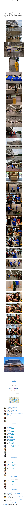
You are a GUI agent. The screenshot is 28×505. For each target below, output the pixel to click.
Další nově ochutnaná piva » (14, 457)
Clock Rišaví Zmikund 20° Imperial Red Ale (12, 464)
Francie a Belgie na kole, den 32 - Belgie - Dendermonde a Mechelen (15, 499)
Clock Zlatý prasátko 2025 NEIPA (11, 439)
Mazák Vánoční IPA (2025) (10, 430)
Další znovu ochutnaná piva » (14, 476)
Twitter (10, 388)
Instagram (16, 388)
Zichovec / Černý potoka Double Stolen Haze (12, 467)
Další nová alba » (14, 502)
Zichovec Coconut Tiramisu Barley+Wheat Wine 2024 (13, 445)
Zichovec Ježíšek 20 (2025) (10, 433)
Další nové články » (14, 423)
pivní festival (13, 381)
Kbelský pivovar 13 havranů (10, 470)
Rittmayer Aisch (9, 486)
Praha (15, 381)
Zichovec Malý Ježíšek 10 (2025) (10, 442)
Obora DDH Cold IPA (9, 427)
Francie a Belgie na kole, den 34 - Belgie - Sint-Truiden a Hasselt (14, 493)
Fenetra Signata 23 (9, 454)
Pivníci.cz (5, 0)
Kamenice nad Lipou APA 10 (10, 473)
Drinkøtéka (8, 480)
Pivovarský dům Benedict (10, 483)
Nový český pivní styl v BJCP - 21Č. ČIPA (12, 410)
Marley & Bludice (6, 504)
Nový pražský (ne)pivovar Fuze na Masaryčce (12, 407)
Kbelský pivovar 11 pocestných (10, 461)
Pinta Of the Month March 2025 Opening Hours (12, 448)
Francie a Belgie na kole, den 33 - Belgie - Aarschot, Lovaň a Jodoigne (15, 496)
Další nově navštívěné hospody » (14, 489)
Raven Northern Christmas (10, 436)
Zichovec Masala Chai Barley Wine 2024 (11, 451)
